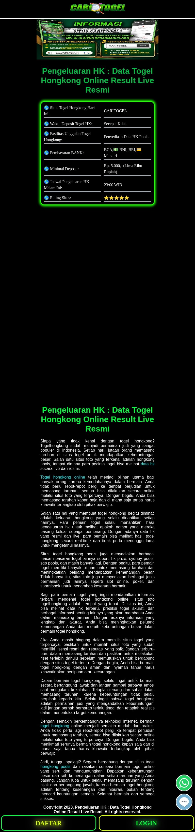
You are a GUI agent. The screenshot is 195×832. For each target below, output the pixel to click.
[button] (184, 802)
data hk (148, 464)
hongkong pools (55, 766)
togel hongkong (54, 726)
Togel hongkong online (62, 477)
